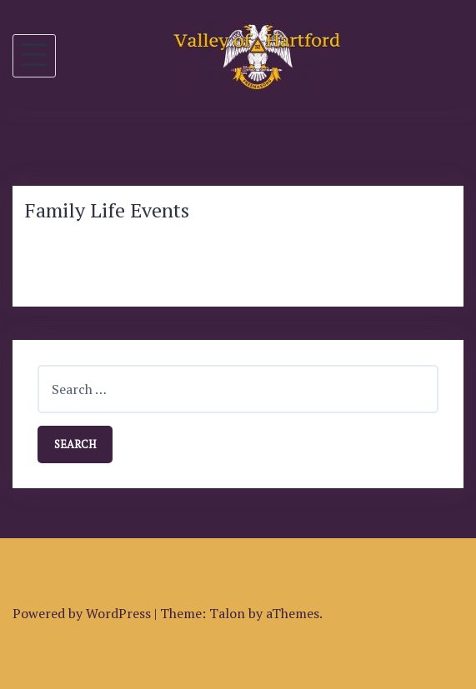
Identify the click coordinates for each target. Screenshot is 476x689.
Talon (227, 613)
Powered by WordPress (82, 613)
